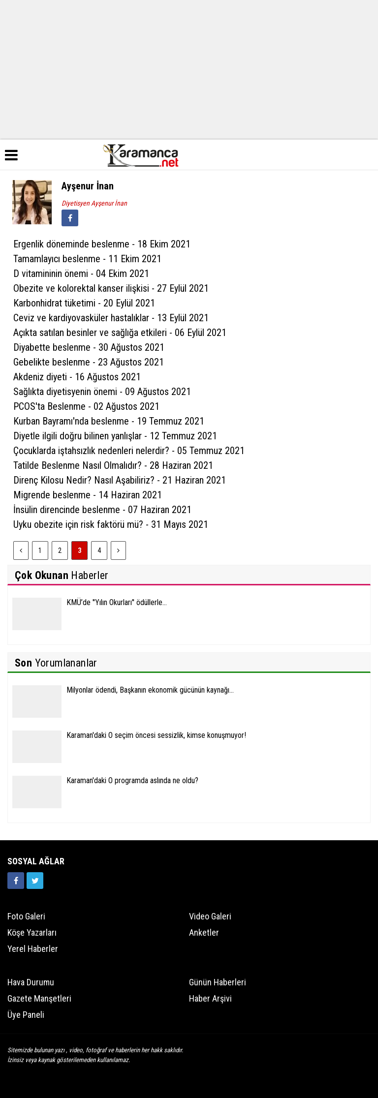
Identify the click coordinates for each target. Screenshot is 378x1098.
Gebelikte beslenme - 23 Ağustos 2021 (88, 362)
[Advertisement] (189, 69)
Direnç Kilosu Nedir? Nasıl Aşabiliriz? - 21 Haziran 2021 (119, 480)
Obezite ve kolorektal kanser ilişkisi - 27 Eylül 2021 (111, 288)
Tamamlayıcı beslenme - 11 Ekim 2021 (87, 259)
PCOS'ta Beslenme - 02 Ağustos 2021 (86, 406)
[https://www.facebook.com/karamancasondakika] (15, 880)
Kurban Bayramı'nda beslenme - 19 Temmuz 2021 (108, 421)
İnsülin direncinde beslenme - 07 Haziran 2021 (102, 510)
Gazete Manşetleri (39, 998)
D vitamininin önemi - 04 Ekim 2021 (81, 273)
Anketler (204, 932)
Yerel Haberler (32, 949)
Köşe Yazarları (32, 932)
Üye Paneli (25, 1014)
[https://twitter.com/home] (35, 880)
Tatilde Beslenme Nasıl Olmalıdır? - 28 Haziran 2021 (113, 465)
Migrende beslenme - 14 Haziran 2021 (87, 495)
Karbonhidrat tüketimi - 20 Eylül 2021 (84, 303)
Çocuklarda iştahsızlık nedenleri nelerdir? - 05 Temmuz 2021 (129, 451)
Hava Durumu (30, 982)
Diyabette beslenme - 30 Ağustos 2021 (88, 347)
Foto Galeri (26, 916)
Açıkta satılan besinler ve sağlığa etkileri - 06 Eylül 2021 (119, 332)
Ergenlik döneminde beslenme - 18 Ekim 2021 (101, 244)
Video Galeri (210, 916)
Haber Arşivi (210, 998)
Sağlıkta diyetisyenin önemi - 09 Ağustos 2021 (102, 391)
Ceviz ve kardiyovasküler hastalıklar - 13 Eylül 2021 (111, 318)
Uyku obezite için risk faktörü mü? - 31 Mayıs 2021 (110, 524)
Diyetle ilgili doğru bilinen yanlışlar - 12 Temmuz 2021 (115, 436)
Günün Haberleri (217, 982)
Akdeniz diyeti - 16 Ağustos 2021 (77, 377)
